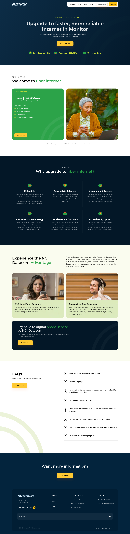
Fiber (79, 4)
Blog (85, 4)
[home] (19, 4)
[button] (91, 373)
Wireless (73, 4)
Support (91, 4)
